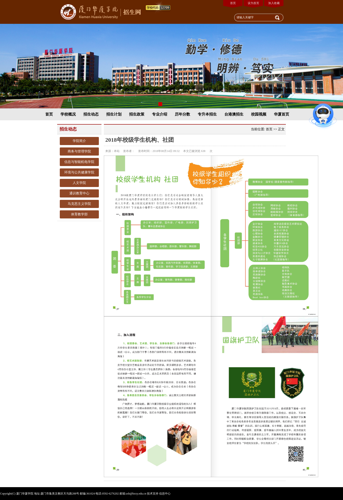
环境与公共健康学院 (79, 172)
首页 (233, 3)
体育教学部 (79, 214)
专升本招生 (207, 114)
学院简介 (79, 141)
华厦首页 (281, 114)
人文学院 (79, 183)
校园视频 (258, 114)
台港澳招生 (233, 114)
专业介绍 (159, 114)
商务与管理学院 (79, 151)
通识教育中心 (79, 193)
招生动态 (91, 114)
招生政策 (136, 114)
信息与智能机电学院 (79, 162)
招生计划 (113, 114)
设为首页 (253, 3)
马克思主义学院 (79, 204)
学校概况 (68, 114)
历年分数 (182, 114)
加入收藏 (274, 3)
